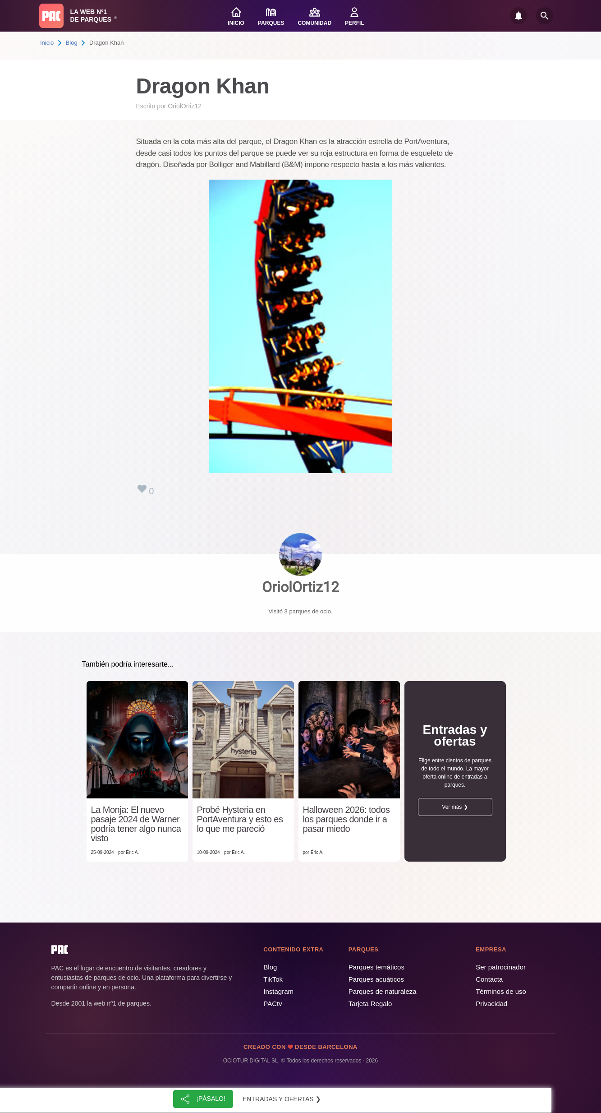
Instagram (278, 991)
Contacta (489, 979)
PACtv (272, 1003)
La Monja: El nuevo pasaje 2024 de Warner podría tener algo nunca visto (136, 824)
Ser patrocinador (501, 967)
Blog (72, 42)
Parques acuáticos (376, 979)
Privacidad (491, 1003)
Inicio (47, 42)
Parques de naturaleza (383, 991)
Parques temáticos (376, 967)
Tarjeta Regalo (370, 1003)
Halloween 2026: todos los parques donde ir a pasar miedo (346, 819)
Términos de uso (501, 991)
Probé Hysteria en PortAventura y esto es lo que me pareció (240, 819)
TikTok (273, 979)
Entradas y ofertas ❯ (282, 1099)
